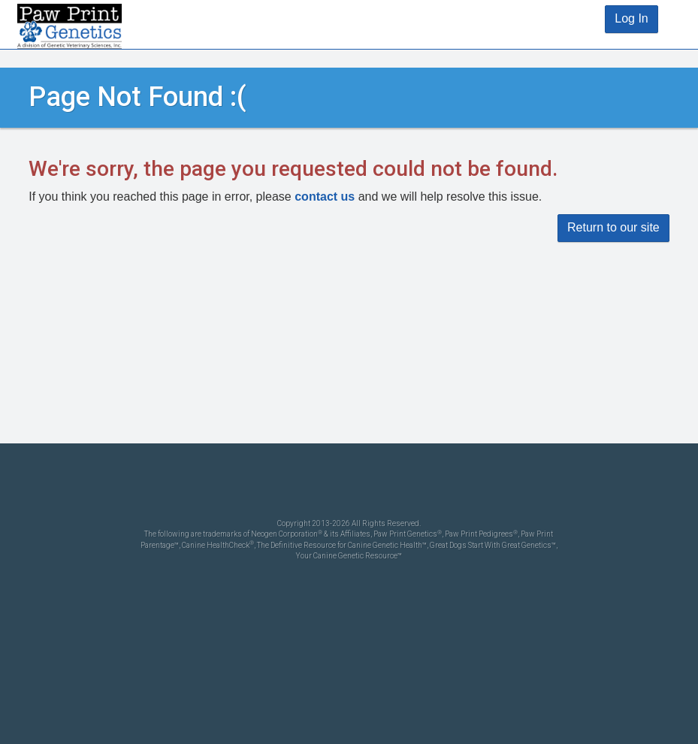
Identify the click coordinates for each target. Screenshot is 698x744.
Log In (631, 18)
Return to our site (613, 227)
